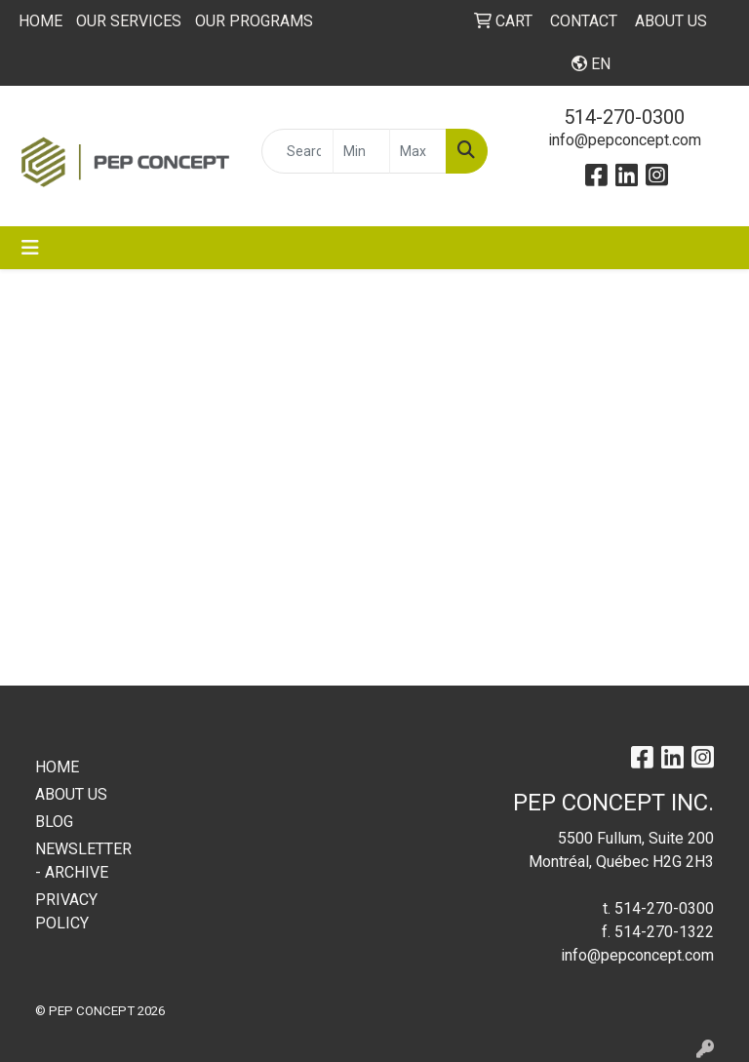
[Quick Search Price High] (418, 151)
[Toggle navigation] (30, 247)
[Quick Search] (297, 151)
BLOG (54, 821)
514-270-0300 (624, 117)
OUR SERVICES (128, 21)
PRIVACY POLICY (66, 911)
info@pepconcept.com (624, 140)
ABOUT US (71, 794)
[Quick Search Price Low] (361, 151)
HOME (40, 21)
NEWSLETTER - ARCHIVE (82, 861)
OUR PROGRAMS (254, 21)
